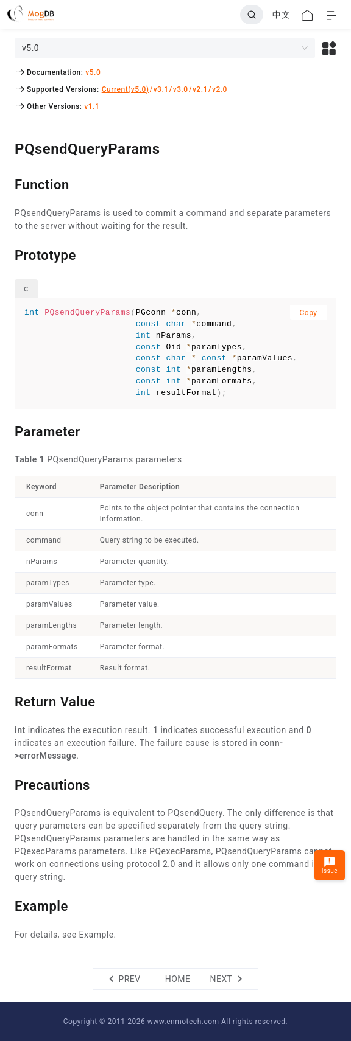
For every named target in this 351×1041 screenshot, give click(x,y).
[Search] (251, 14)
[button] (329, 48)
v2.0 (219, 89)
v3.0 (180, 89)
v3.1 (161, 89)
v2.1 (200, 89)
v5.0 (93, 72)
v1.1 (91, 106)
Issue (330, 865)
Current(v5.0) (125, 89)
